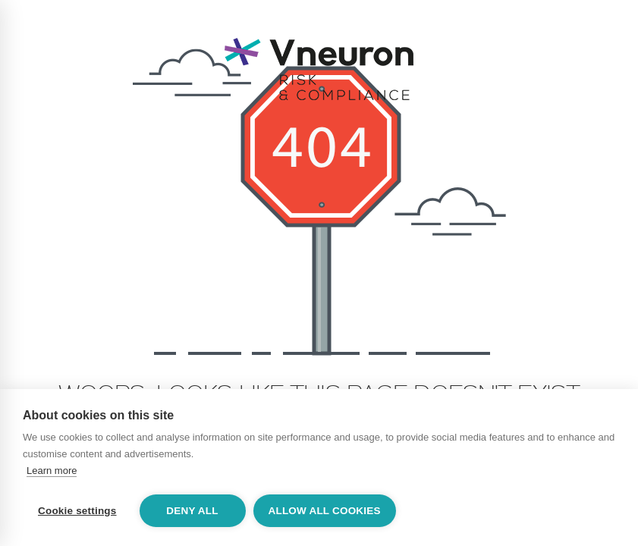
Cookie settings (77, 510)
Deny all (192, 510)
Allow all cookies (325, 510)
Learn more (52, 470)
